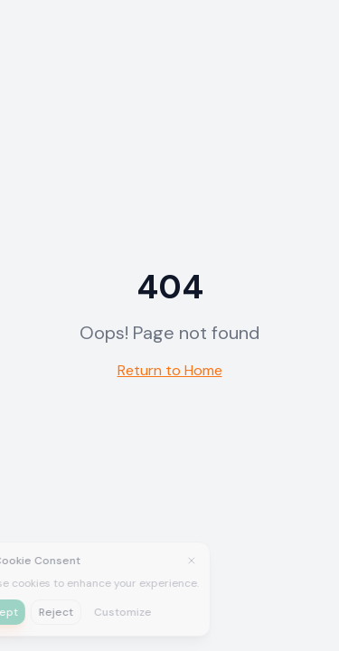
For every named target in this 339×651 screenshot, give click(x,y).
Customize (91, 612)
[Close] (160, 560)
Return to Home (170, 370)
